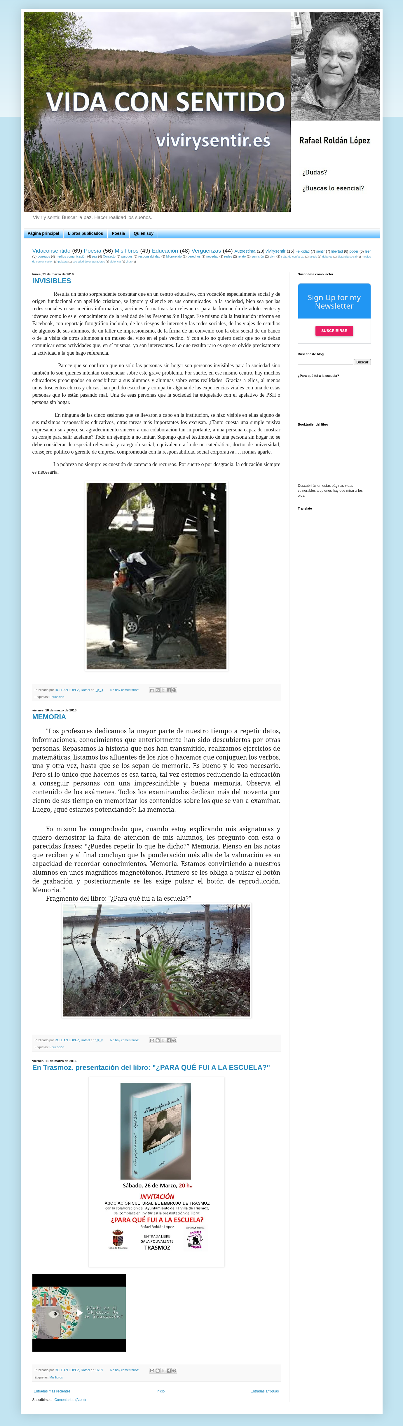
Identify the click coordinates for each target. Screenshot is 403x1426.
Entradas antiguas (265, 1391)
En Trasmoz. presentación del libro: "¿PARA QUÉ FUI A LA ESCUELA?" (151, 1067)
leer (368, 251)
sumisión (258, 256)
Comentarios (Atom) (70, 1400)
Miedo (313, 256)
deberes (327, 256)
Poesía (92, 251)
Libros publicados (85, 233)
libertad (337, 251)
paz (94, 256)
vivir (272, 256)
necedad (212, 256)
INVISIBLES (51, 281)
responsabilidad (149, 256)
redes (228, 256)
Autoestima (245, 251)
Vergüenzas (206, 251)
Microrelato (174, 256)
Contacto (109, 256)
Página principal (43, 233)
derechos (194, 256)
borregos (44, 256)
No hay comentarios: (125, 690)
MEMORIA (49, 717)
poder (353, 251)
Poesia (118, 233)
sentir (320, 251)
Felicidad (303, 251)
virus (129, 261)
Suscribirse (334, 330)
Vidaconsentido (51, 251)
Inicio (160, 1391)
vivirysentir (275, 251)
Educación (165, 251)
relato (242, 256)
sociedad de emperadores (89, 261)
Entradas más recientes (52, 1391)
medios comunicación (71, 256)
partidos (126, 256)
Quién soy (143, 233)
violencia (115, 261)
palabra (63, 261)
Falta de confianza (292, 256)
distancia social (347, 256)
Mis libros (127, 251)
